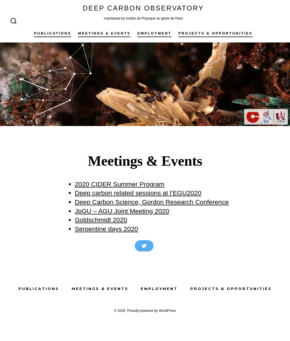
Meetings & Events (104, 33)
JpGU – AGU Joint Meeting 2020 (122, 211)
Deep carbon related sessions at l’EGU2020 (138, 193)
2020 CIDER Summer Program (120, 184)
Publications (52, 33)
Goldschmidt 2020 (101, 219)
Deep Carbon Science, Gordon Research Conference (152, 202)
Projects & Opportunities (215, 33)
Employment (154, 33)
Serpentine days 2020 (106, 229)
